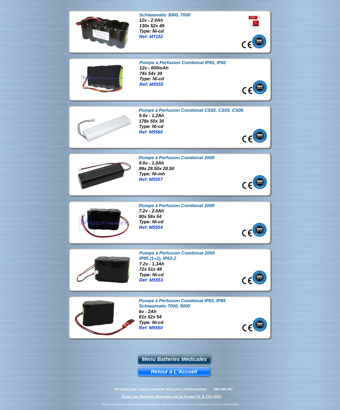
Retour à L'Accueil (174, 372)
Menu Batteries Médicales (174, 359)
